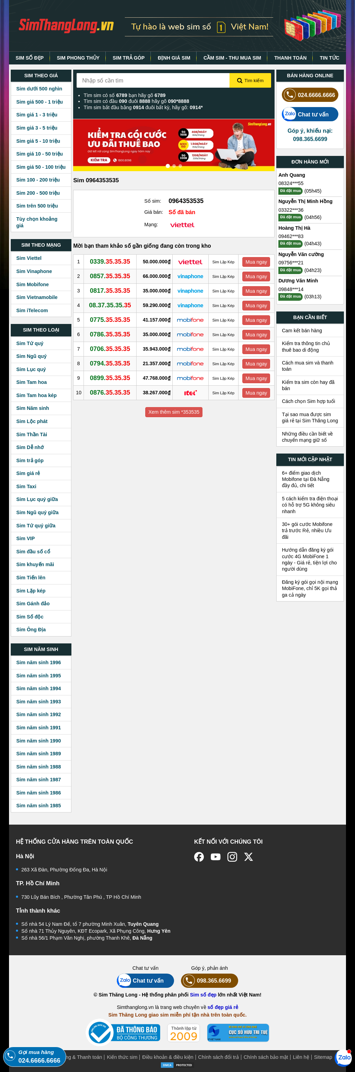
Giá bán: (153, 212)
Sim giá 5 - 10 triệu (38, 141)
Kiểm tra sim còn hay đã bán (308, 385)
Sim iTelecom (32, 310)
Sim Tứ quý (29, 343)
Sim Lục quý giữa (37, 499)
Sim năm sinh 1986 (38, 793)
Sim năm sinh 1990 (38, 741)
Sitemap (323, 1057)
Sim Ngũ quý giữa (37, 512)
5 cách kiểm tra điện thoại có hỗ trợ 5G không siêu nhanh (310, 505)
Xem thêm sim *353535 (173, 412)
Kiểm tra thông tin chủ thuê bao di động (306, 346)
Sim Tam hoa (31, 382)
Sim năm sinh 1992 (38, 714)
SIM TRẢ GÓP (129, 58)
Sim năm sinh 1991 (38, 727)
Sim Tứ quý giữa (35, 525)
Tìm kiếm (250, 81)
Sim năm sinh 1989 (38, 753)
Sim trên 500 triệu (37, 206)
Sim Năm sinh (32, 408)
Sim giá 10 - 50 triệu (39, 154)
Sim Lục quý (31, 369)
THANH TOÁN (290, 58)
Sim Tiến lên (30, 577)
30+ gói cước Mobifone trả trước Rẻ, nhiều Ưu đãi (307, 530)
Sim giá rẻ (28, 473)
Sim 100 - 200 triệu (38, 180)
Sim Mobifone (32, 284)
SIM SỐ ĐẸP (30, 58)
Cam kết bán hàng (302, 330)
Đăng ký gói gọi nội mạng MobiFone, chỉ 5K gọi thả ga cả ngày (310, 588)
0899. (110, 378)
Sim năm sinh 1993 (38, 701)
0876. (110, 392)
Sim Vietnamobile (37, 297)
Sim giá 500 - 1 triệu (39, 102)
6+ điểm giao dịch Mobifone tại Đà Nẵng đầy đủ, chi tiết (305, 479)
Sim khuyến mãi (35, 564)
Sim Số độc (29, 617)
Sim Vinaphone (34, 271)
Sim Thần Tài (31, 434)
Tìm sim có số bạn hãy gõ (124, 95)
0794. (110, 363)
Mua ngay (256, 262)
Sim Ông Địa (31, 629)
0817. (110, 290)
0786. (110, 334)
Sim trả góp (30, 460)
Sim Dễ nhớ (30, 447)
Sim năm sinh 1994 (38, 688)
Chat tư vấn (305, 114)
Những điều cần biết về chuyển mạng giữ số (307, 437)
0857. (110, 276)
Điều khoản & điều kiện (167, 1057)
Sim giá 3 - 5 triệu (36, 128)
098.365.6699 (206, 981)
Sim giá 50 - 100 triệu (41, 167)
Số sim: (152, 201)
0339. (110, 261)
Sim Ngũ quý (31, 356)
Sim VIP (25, 538)
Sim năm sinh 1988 (38, 767)
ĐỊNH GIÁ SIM (174, 58)
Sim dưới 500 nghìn (39, 88)
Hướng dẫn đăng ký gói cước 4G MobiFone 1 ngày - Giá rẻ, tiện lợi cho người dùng (309, 559)
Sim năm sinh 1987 (38, 779)
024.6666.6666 (308, 95)
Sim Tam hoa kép (36, 395)
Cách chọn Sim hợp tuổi (308, 401)
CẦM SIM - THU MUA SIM (232, 58)
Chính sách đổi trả (218, 1057)
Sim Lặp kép (30, 591)
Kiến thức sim (122, 1057)
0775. (110, 319)
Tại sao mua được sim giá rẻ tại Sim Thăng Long (310, 417)
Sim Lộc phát (31, 421)
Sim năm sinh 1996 (38, 662)
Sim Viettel (29, 258)
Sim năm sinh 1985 (38, 805)
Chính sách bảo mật (266, 1057)
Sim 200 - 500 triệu (38, 193)
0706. (110, 348)
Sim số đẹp (203, 995)
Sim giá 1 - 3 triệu (36, 114)
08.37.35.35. (110, 305)
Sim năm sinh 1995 (38, 675)
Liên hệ (301, 1057)
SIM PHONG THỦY (78, 58)
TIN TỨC (329, 58)
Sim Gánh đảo (33, 603)
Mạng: (151, 224)
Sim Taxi (26, 486)
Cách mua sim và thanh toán (308, 366)
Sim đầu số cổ (33, 551)
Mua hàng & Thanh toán (75, 1057)
